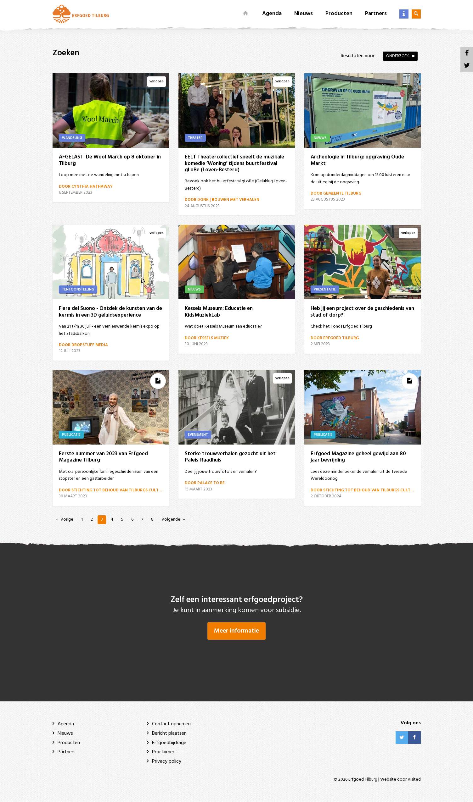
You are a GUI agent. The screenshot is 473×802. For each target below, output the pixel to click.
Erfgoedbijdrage (169, 743)
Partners (376, 13)
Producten (338, 13)
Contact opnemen (171, 724)
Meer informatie (236, 631)
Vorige (66, 519)
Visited (414, 779)
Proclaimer (163, 752)
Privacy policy (166, 761)
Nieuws (303, 13)
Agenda (272, 13)
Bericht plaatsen (169, 734)
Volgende (170, 519)
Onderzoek (397, 56)
